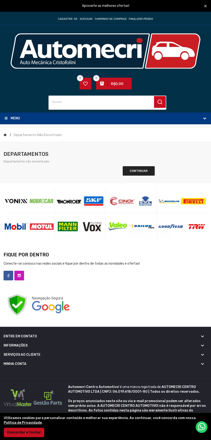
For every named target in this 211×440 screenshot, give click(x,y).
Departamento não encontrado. (38, 135)
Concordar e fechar (24, 432)
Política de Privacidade (23, 423)
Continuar (139, 171)
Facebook (8, 275)
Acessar (86, 18)
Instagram (19, 275)
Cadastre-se (67, 18)
